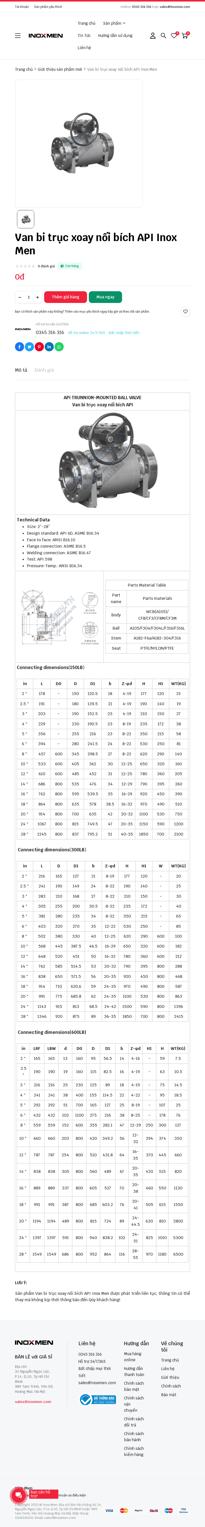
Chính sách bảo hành (134, 1436)
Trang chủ (86, 23)
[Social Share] (19, 346)
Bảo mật (168, 1394)
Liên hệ (84, 47)
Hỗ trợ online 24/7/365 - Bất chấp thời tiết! (103, 332)
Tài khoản (22, 7)
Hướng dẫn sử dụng (115, 35)
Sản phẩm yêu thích (48, 7)
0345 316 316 (141, 7)
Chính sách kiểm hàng (134, 1451)
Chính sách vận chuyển (134, 1404)
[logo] (46, 35)
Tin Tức (84, 35)
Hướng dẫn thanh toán (134, 1371)
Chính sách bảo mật (134, 1386)
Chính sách (171, 1386)
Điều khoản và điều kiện (68, 1495)
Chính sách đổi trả (134, 1422)
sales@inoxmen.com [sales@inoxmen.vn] (97, 1382)
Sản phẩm (114, 23)
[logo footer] (35, 1343)
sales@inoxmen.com (175, 7)
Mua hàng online (132, 1356)
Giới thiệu (170, 1377)
